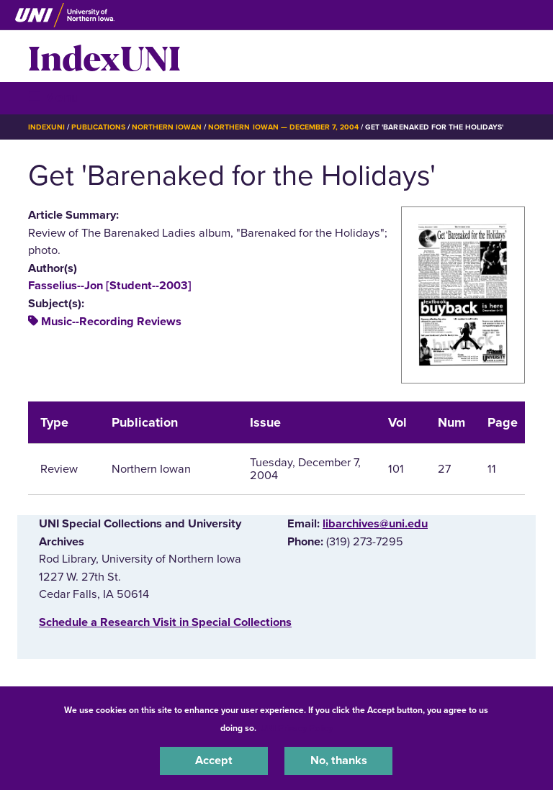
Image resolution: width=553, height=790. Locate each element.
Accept (214, 760)
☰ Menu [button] (53, 97)
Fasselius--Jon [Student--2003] (110, 285)
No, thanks (338, 760)
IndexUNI (104, 56)
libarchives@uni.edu (375, 524)
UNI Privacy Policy (297, 728)
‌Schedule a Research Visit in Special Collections (165, 622)
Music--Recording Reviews (111, 321)
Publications (98, 127)
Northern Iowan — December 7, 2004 (283, 127)
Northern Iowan (167, 127)
